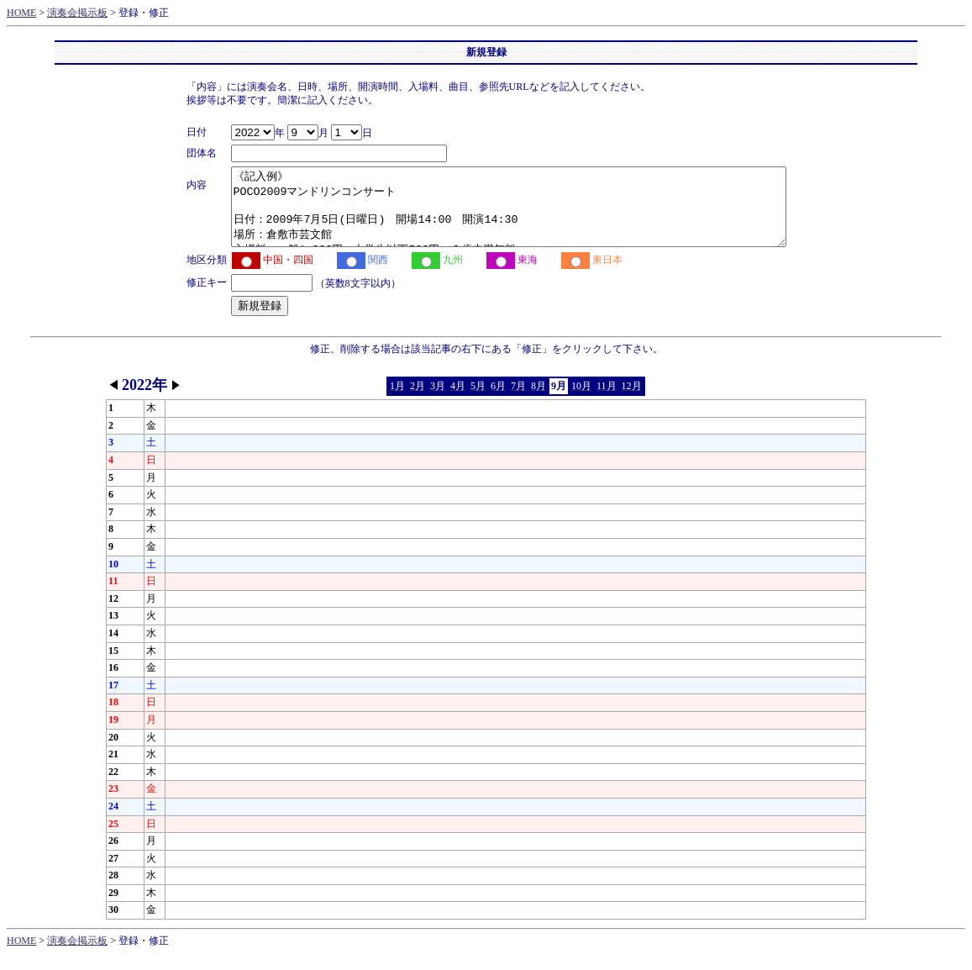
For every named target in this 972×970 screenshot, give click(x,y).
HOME (21, 12)
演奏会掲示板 (77, 12)
